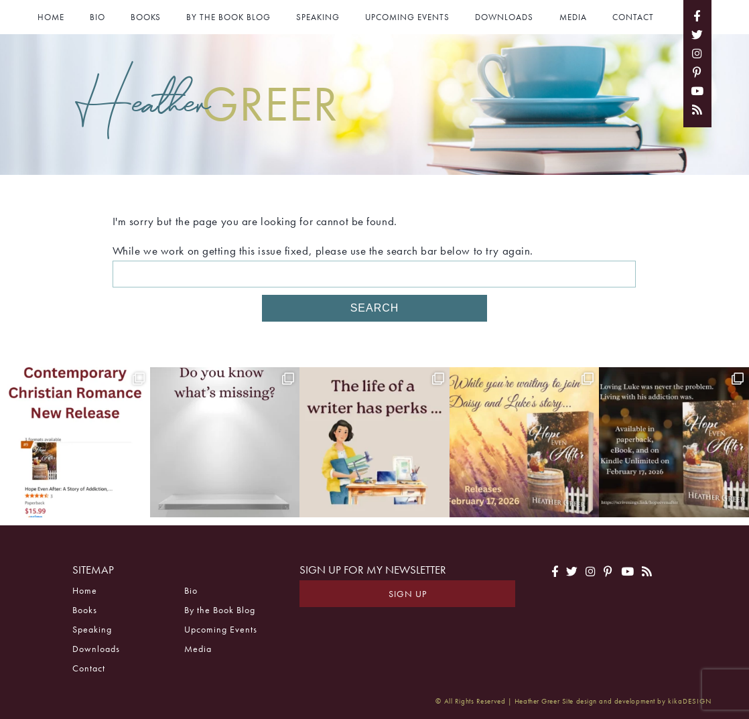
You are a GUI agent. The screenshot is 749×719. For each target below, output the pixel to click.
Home (51, 17)
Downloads (504, 17)
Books (146, 17)
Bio (97, 17)
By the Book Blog (228, 17)
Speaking (318, 17)
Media (573, 17)
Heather (206, 102)
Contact (633, 17)
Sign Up (408, 594)
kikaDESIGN (689, 701)
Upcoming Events (407, 17)
